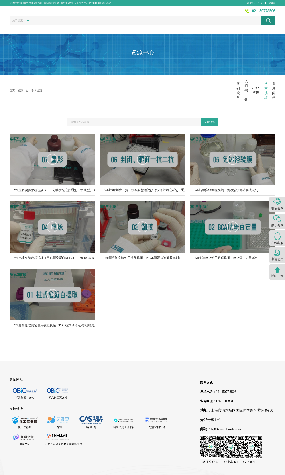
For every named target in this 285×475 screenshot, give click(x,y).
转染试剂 (52, 24)
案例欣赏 (154, 81)
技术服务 (162, 13)
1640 (95, 24)
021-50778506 (263, 13)
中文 (260, 3)
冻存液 (68, 24)
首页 (99, 13)
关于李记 (227, 13)
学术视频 (236, 81)
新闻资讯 (184, 13)
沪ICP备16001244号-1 (194, 469)
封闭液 (119, 24)
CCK (82, 24)
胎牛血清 (33, 24)
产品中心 (118, 13)
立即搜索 (209, 103)
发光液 (135, 24)
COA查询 (209, 81)
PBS (106, 24)
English (272, 3)
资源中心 (205, 13)
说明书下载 (181, 81)
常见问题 (264, 81)
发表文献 (140, 13)
